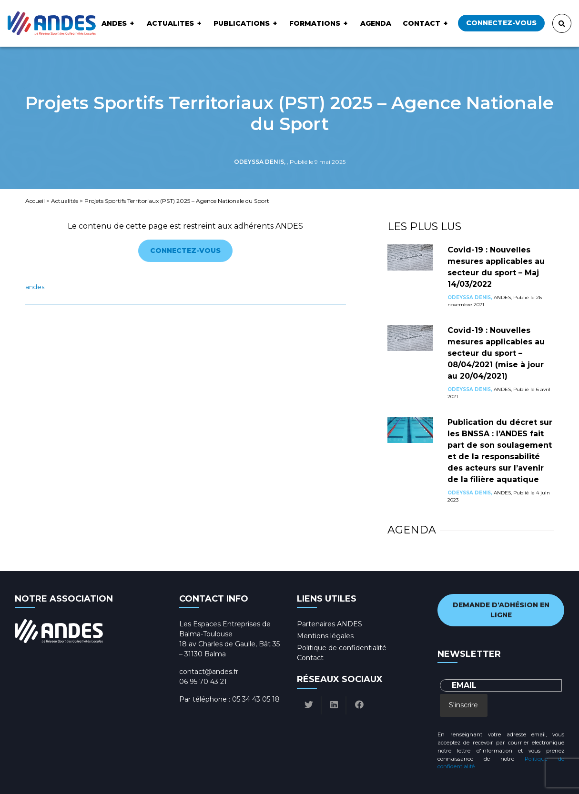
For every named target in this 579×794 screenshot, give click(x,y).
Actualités (64, 200)
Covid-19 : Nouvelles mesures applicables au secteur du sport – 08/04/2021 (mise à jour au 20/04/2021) (496, 353)
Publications (241, 23)
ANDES (114, 23)
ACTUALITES (170, 23)
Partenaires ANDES (329, 624)
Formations (314, 23)
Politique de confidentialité (341, 647)
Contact (421, 23)
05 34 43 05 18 (256, 699)
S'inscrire (463, 705)
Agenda (375, 23)
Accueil (35, 200)
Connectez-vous (501, 23)
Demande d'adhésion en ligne (501, 610)
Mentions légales (325, 636)
